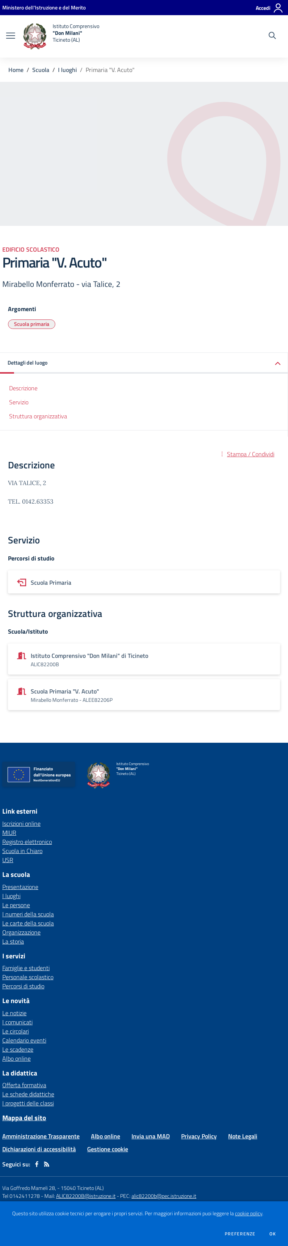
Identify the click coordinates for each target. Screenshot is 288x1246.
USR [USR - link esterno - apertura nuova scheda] (7, 859)
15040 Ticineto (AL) (82, 1188)
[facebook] (36, 1164)
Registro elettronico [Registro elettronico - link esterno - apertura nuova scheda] (27, 841)
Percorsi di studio (23, 986)
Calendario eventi (24, 1040)
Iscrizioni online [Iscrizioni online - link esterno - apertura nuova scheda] (21, 823)
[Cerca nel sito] (272, 36)
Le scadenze (17, 1049)
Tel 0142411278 (21, 1196)
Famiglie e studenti (26, 967)
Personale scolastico (27, 976)
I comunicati (17, 1022)
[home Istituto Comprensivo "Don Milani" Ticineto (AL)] (61, 36)
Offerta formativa (24, 1084)
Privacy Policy (199, 1136)
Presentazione (20, 886)
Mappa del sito (24, 1118)
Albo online (16, 1058)
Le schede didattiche (28, 1094)
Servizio (18, 402)
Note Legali (242, 1136)
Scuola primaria (31, 324)
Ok (272, 1234)
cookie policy (248, 1213)
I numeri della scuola (28, 914)
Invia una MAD (150, 1136)
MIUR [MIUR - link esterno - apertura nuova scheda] (9, 832)
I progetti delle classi (28, 1103)
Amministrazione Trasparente (41, 1136)
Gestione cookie (107, 1149)
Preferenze (240, 1234)
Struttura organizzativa (38, 416)
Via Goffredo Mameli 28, (29, 1188)
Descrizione (23, 388)
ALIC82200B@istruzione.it (86, 1196)
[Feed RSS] (46, 1164)
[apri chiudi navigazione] (10, 36)
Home (15, 69)
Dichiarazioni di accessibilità (39, 1149)
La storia (13, 941)
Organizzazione (21, 932)
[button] (144, 363)
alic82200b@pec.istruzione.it (163, 1196)
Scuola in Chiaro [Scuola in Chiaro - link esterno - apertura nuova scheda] (22, 850)
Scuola (40, 69)
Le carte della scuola (28, 923)
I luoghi (67, 69)
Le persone (16, 904)
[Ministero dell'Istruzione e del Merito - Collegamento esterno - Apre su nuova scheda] (44, 7)
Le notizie (14, 1012)
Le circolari (15, 1031)
